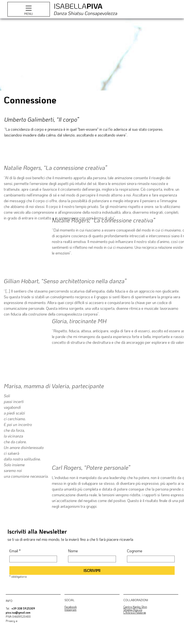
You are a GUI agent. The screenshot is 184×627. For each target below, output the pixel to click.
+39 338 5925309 (23, 608)
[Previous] (7, 54)
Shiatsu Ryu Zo (132, 609)
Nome (73, 550)
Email (15, 550)
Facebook (70, 607)
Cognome (134, 550)
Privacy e (11, 621)
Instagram (70, 609)
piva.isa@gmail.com (18, 612)
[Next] (176, 54)
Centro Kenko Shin (135, 607)
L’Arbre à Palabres (134, 612)
